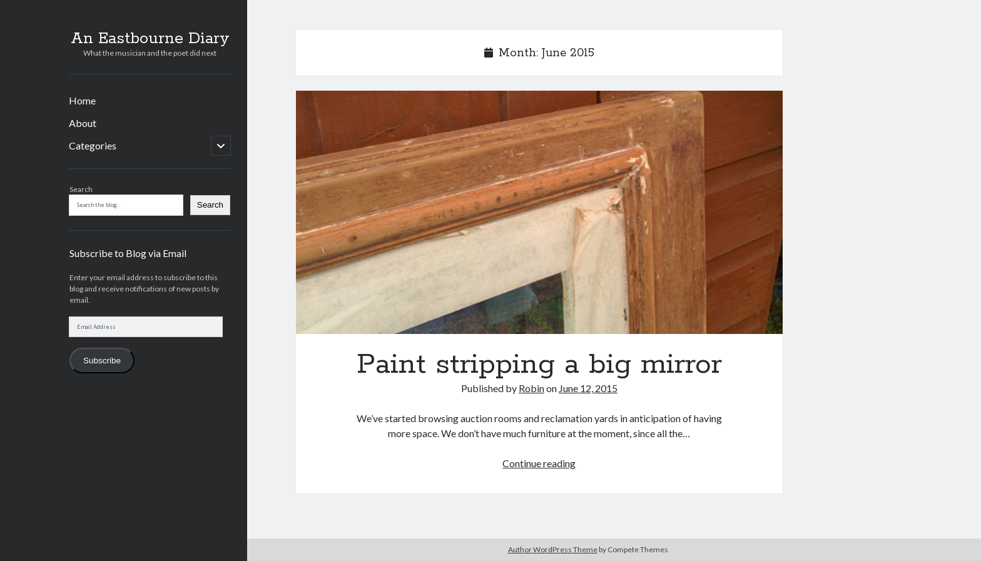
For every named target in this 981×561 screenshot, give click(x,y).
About (82, 123)
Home (82, 100)
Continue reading (539, 463)
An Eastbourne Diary (150, 39)
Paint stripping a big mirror (539, 212)
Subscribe (102, 360)
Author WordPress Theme (552, 549)
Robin (531, 388)
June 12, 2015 (588, 388)
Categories (92, 145)
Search (81, 189)
